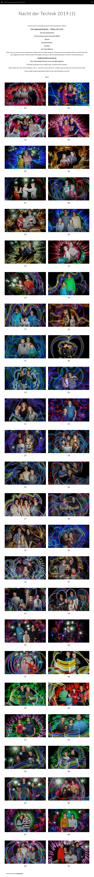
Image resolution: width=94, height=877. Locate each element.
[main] (47, 13)
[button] (2, 2)
